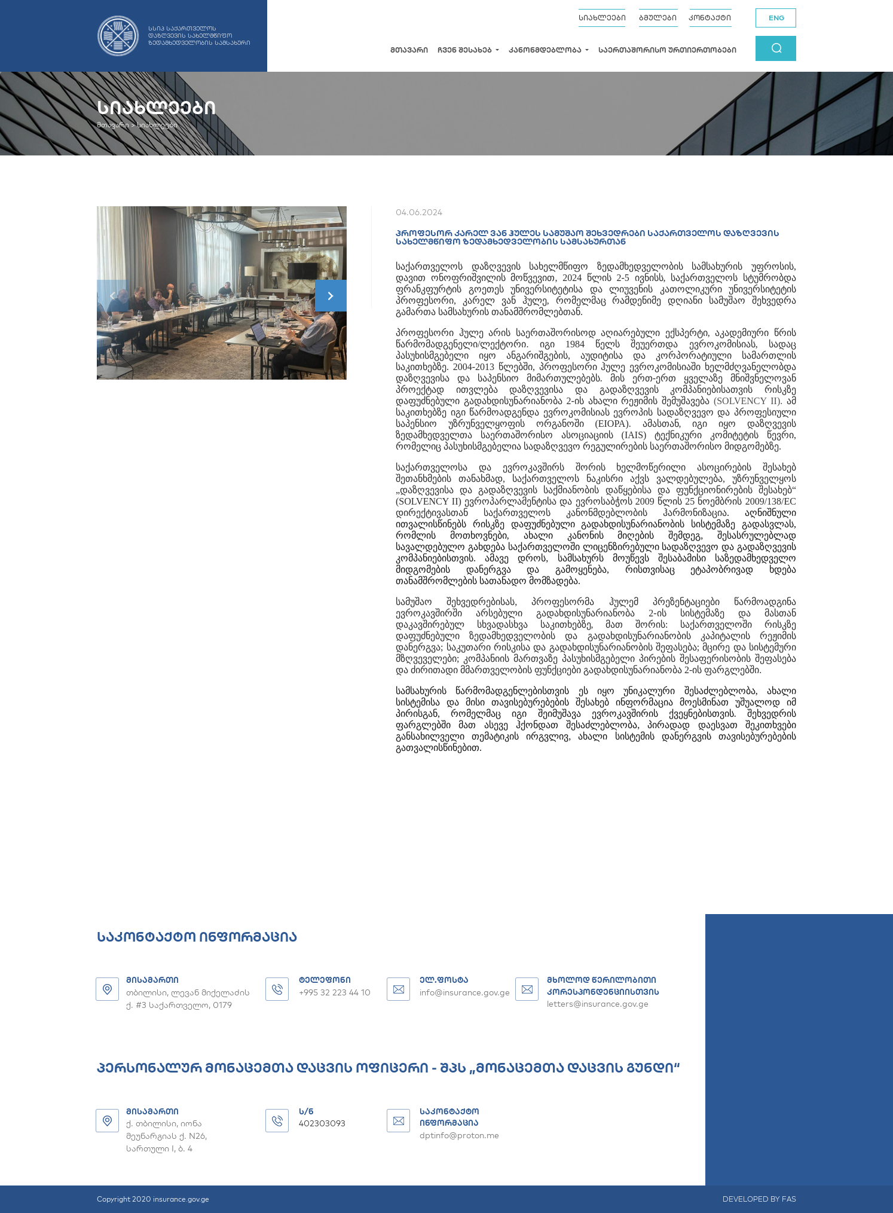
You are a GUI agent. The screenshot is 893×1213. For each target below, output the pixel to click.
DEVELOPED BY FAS (759, 1198)
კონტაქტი (710, 17)
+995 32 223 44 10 (335, 992)
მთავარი (409, 49)
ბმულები (658, 17)
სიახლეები (602, 17)
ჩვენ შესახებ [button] (466, 49)
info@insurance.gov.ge (465, 992)
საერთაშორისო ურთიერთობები (667, 49)
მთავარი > (116, 124)
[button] (331, 295)
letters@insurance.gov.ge (598, 1003)
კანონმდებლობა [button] (546, 49)
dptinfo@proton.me (459, 1135)
